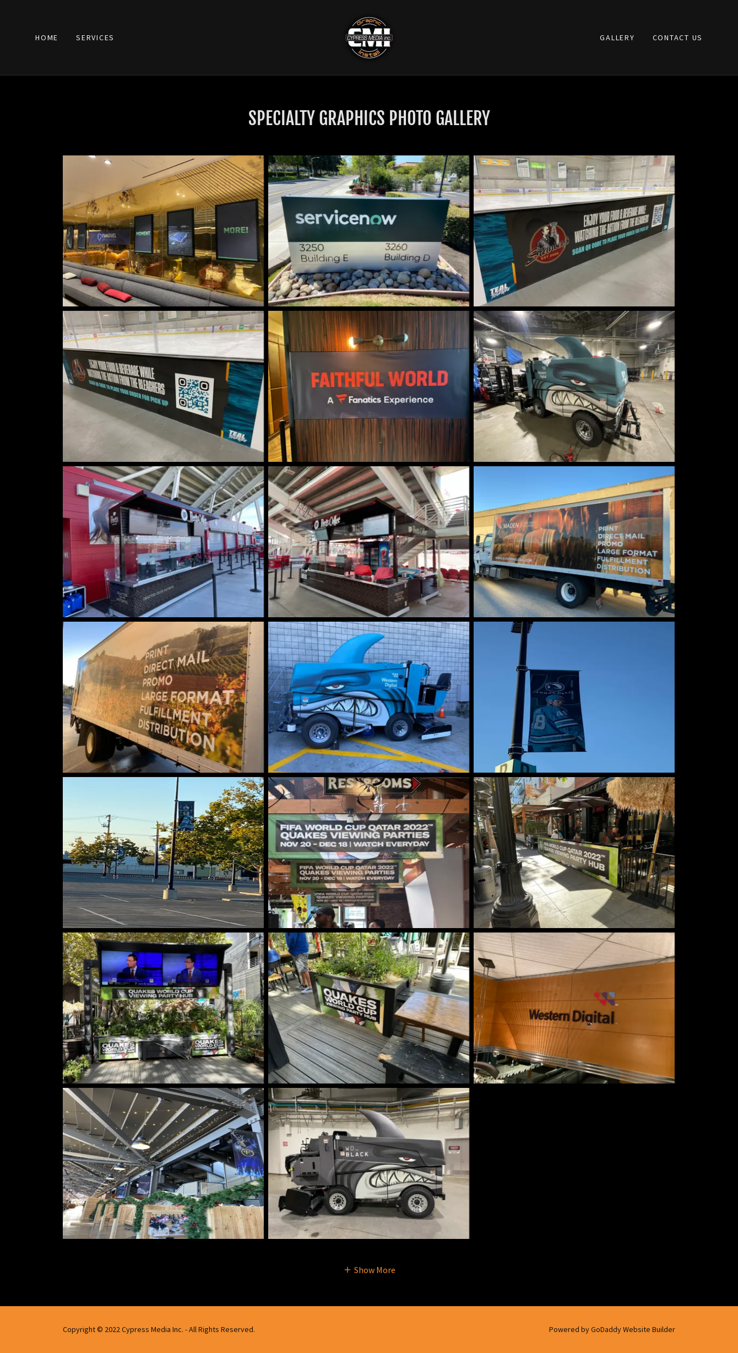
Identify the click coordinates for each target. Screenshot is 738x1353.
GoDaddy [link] (606, 1329)
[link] (369, 36)
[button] (369, 1269)
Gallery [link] (617, 37)
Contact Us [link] (678, 37)
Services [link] (95, 37)
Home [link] (46, 37)
